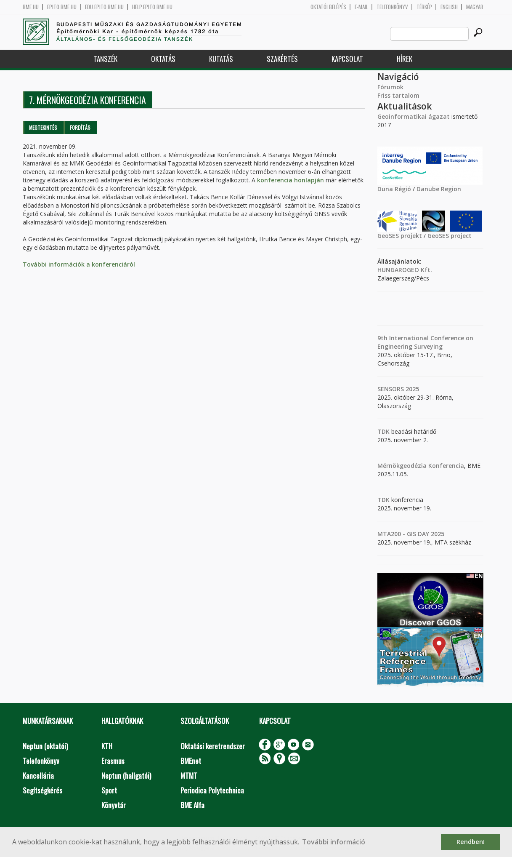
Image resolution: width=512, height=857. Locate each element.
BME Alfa (192, 805)
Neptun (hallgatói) (126, 775)
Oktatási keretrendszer (212, 746)
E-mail (361, 7)
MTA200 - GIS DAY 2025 (410, 534)
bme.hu (31, 7)
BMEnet (190, 761)
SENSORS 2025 (398, 389)
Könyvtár (113, 805)
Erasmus (113, 761)
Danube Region (438, 189)
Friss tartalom (398, 95)
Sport (109, 790)
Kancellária (38, 775)
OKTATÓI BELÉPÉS (328, 7)
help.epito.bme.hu (152, 7)
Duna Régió (394, 189)
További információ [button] (333, 841)
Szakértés (282, 58)
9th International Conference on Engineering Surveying (425, 342)
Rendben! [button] (470, 842)
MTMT (188, 775)
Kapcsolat (347, 58)
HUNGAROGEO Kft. (404, 270)
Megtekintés (43, 127)
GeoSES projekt (399, 236)
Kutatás (221, 58)
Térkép (424, 7)
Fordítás (80, 127)
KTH (106, 746)
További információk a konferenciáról (79, 264)
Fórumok (390, 87)
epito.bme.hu (62, 7)
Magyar (474, 7)
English (449, 7)
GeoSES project (449, 236)
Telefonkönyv (392, 7)
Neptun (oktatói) (45, 746)
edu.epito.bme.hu (104, 7)
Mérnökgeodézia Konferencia (420, 466)
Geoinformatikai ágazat (413, 116)
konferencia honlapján (290, 180)
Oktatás (163, 58)
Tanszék (105, 58)
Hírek (404, 58)
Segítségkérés (42, 790)
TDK (383, 431)
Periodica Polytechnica (212, 790)
